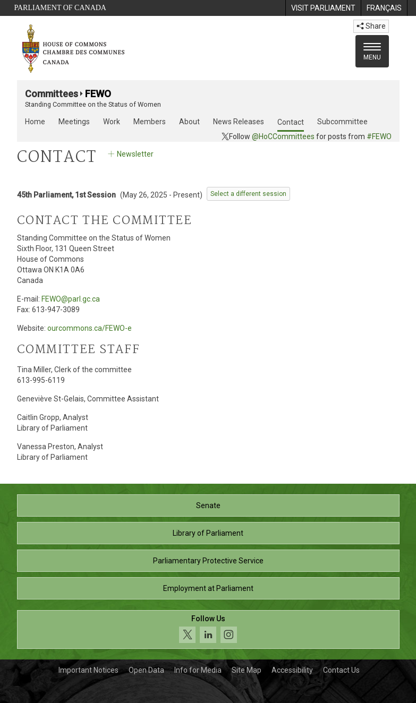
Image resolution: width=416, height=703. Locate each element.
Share (371, 26)
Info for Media (198, 670)
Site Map (246, 670)
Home (35, 121)
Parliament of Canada (60, 8)
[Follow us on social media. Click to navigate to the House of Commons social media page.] (208, 629)
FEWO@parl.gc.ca (70, 299)
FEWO (98, 93)
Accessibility (292, 670)
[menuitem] (323, 8)
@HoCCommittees (283, 136)
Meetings (74, 121)
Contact (290, 122)
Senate (208, 505)
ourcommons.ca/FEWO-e (89, 328)
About (189, 121)
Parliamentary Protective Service (208, 560)
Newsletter (130, 154)
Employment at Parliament (208, 588)
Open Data (146, 670)
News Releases (238, 121)
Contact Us (341, 670)
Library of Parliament (208, 533)
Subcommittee (342, 121)
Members (149, 121)
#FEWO (379, 136)
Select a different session (248, 194)
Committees (51, 93)
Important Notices (88, 670)
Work (111, 121)
